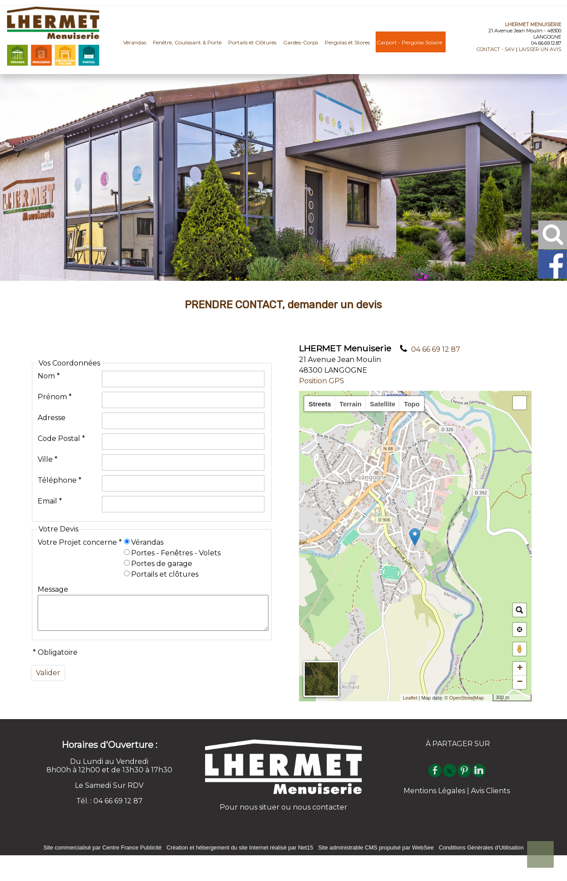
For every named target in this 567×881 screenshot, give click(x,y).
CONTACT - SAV (496, 49)
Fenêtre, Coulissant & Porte (187, 42)
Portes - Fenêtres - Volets (176, 550)
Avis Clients (490, 791)
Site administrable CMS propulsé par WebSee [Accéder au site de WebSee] (376, 847)
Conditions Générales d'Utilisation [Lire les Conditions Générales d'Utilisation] (481, 847)
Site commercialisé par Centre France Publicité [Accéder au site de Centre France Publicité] (102, 847)
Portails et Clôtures (252, 42)
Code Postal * (61, 435)
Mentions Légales (434, 791)
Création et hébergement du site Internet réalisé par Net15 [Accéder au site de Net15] (240, 847)
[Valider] (48, 676)
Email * (50, 498)
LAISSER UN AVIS (540, 49)
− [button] (520, 682)
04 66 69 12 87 (435, 349)
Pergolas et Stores (347, 42)
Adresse (52, 414)
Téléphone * (60, 477)
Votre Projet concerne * (80, 539)
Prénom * (55, 393)
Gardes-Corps (300, 42)
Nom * (49, 373)
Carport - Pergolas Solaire (409, 42)
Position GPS (321, 381)
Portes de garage (161, 560)
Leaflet (410, 697)
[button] (519, 402)
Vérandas (134, 42)
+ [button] (520, 668)
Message (53, 586)
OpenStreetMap (466, 697)
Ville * (48, 456)
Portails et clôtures (164, 571)
